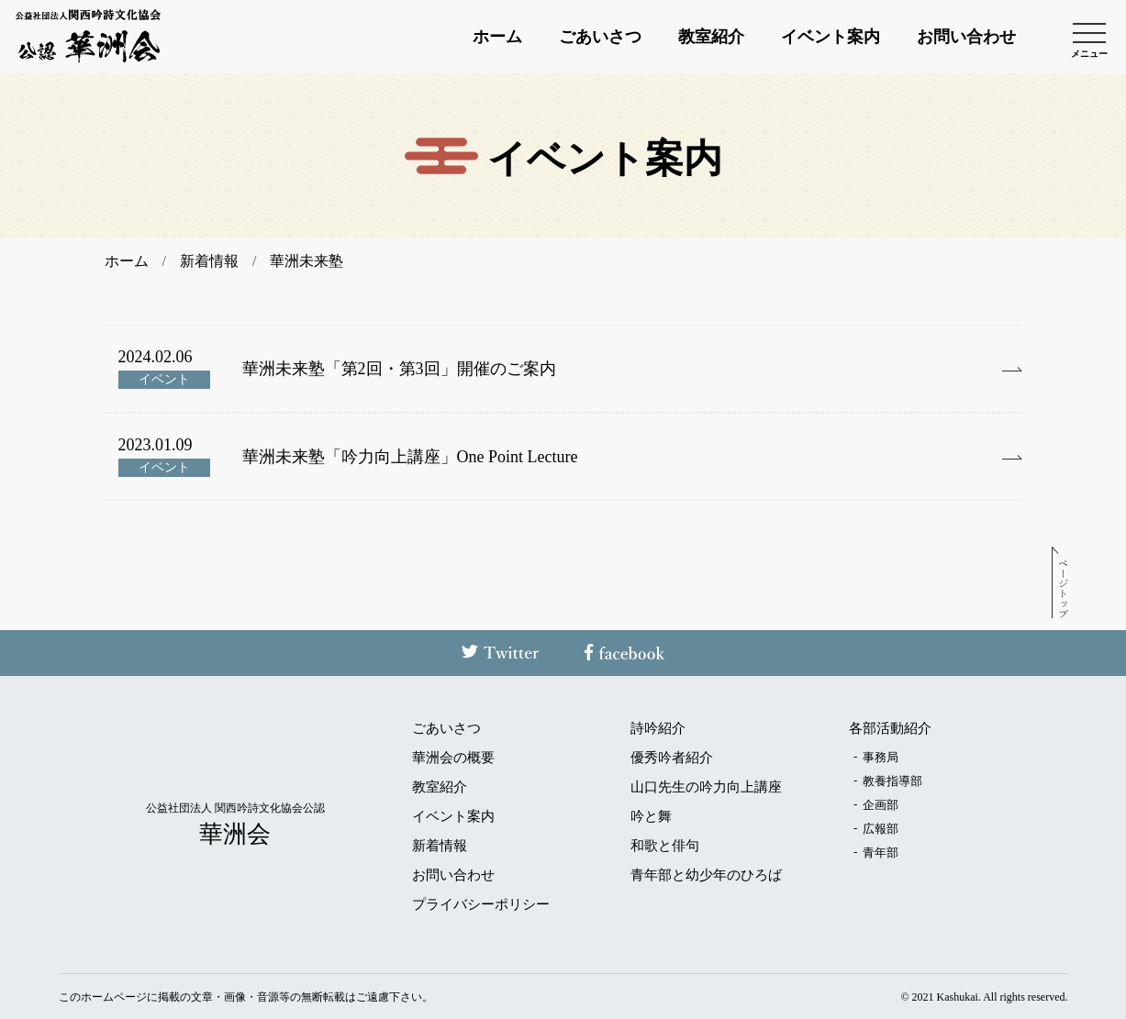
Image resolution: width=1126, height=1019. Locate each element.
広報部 (880, 829)
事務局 (880, 757)
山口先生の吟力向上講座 (706, 787)
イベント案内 (830, 36)
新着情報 (439, 846)
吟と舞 (651, 817)
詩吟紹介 (658, 729)
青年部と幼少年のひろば (706, 875)
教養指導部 (892, 781)
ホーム (497, 36)
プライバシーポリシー (481, 905)
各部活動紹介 (890, 729)
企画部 (880, 805)
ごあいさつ (600, 36)
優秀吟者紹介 (671, 758)
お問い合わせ (966, 36)
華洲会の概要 (453, 758)
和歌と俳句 (664, 846)
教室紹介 (711, 36)
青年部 (880, 852)
